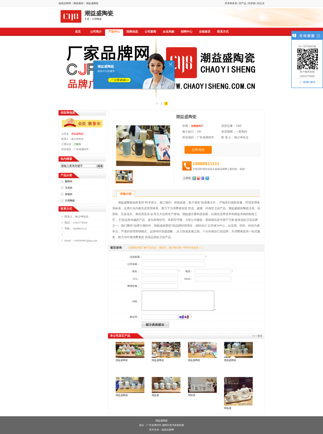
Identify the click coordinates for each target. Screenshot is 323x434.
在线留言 (205, 31)
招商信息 (132, 31)
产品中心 (114, 31)
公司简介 (96, 31)
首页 (78, 31)
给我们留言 (309, 82)
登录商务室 (231, 3)
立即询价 (198, 150)
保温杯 (68, 194)
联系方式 (223, 31)
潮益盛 (155, 395)
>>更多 (258, 335)
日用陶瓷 (70, 200)
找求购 (251, 3)
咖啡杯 (68, 181)
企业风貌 (168, 31)
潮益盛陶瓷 (77, 133)
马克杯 (68, 187)
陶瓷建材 (78, 3)
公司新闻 (150, 31)
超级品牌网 (65, 3)
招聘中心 (186, 31)
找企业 (260, 3)
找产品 (242, 3)
